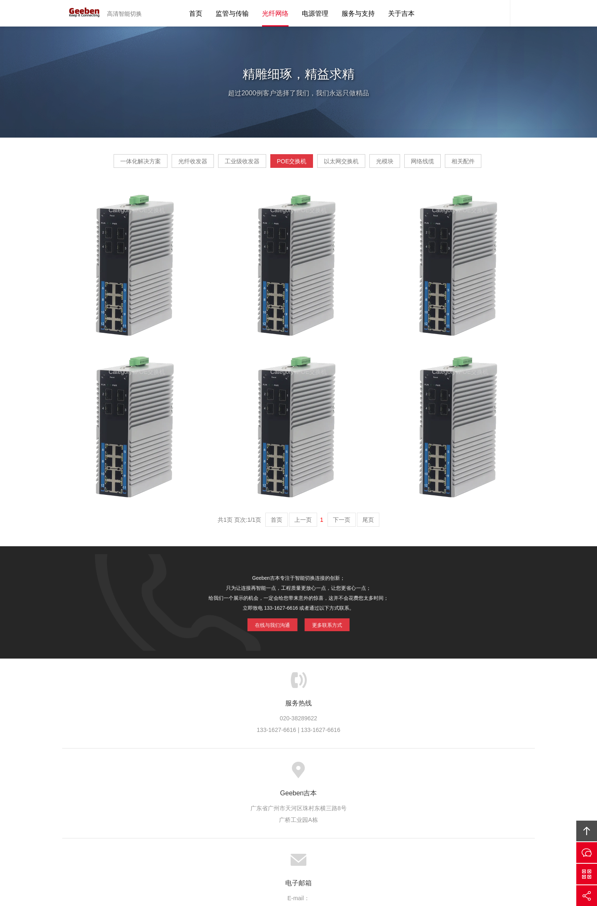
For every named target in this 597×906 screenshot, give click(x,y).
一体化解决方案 (113, 164)
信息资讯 (325, 799)
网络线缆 (490, 164)
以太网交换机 (377, 164)
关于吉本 (401, 13)
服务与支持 (358, 13)
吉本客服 (497, 13)
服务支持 (291, 799)
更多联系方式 (322, 645)
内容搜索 (522, 13)
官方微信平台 (586, 874)
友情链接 (428, 799)
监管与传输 (232, 13)
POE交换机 (312, 164)
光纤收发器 (181, 164)
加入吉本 (359, 799)
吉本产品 (223, 799)
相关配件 (297, 189)
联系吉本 (394, 799)
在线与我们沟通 (276, 645)
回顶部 (586, 831)
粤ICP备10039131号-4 (309, 854)
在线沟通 (586, 852)
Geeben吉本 (81, 13)
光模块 (436, 164)
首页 (195, 13)
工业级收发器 (246, 164)
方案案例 (257, 799)
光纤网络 (275, 13)
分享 (586, 895)
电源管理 (315, 13)
